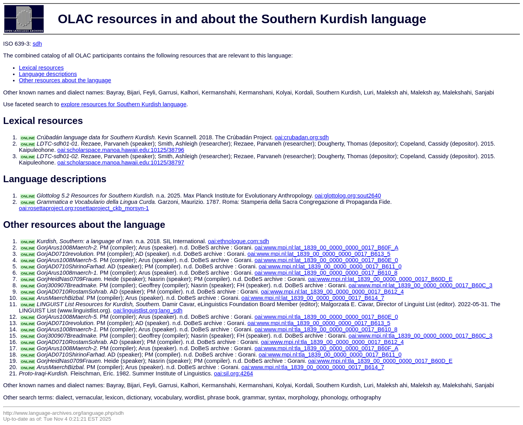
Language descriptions (48, 74)
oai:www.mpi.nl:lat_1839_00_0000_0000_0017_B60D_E (380, 279)
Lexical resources (41, 68)
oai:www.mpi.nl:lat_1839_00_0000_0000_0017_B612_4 (332, 291)
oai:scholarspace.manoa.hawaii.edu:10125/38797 (120, 162)
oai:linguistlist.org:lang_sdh (147, 310)
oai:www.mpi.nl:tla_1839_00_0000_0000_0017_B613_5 (318, 323)
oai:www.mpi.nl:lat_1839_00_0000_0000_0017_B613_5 (318, 254)
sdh (37, 44)
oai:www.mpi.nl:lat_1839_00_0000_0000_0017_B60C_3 (420, 285)
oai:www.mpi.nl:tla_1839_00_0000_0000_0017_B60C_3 (420, 336)
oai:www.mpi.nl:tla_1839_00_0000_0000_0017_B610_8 (325, 329)
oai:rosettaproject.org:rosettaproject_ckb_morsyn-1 (84, 208)
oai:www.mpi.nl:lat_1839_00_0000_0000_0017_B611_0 (330, 266)
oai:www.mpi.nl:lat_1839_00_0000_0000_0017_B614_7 (312, 298)
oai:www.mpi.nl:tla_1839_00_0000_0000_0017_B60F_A (326, 348)
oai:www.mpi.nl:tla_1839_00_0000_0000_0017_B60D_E (380, 361)
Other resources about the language (65, 80)
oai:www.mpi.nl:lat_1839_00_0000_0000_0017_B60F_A (326, 247)
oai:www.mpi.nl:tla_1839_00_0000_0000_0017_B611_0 (330, 354)
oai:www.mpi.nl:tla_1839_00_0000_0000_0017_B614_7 (312, 367)
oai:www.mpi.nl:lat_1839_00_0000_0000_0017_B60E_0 (326, 260)
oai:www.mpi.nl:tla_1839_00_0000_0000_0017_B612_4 (332, 342)
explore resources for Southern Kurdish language (123, 104)
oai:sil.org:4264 (233, 373)
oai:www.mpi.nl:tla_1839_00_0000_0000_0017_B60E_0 (326, 317)
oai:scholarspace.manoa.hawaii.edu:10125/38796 (120, 150)
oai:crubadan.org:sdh (301, 137)
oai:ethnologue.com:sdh (238, 241)
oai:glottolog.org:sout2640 (348, 195)
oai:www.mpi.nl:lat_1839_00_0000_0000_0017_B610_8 (325, 273)
